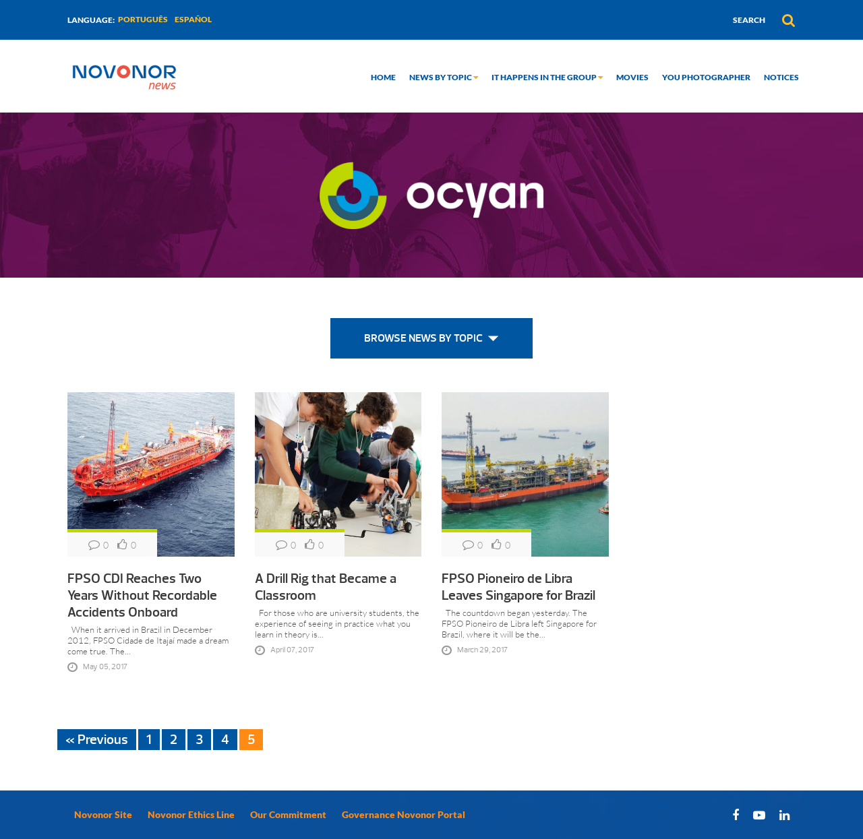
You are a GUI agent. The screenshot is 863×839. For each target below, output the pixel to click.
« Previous (96, 739)
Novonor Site (103, 814)
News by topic (443, 77)
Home (383, 77)
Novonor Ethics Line (191, 814)
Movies (632, 77)
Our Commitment (288, 814)
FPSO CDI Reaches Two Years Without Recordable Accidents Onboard (142, 595)
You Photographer (706, 77)
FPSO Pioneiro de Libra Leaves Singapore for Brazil (518, 587)
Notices (781, 77)
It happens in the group (547, 77)
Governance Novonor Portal (403, 814)
